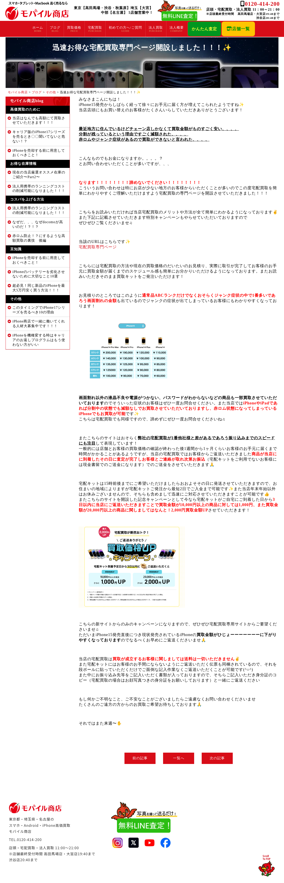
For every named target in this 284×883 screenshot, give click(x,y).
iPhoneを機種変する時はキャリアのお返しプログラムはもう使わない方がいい (38, 339)
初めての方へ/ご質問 (125, 27)
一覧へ (178, 758)
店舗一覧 (238, 28)
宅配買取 (95, 27)
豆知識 (16, 249)
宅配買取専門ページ (98, 247)
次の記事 (218, 758)
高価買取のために (25, 109)
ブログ (55, 27)
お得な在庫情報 (23, 163)
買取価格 (74, 27)
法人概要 (177, 27)
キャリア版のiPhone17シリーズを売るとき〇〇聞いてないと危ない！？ (38, 136)
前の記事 (138, 758)
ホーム (37, 27)
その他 (16, 299)
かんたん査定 (204, 29)
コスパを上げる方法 (27, 199)
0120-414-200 (262, 4)
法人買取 (156, 27)
